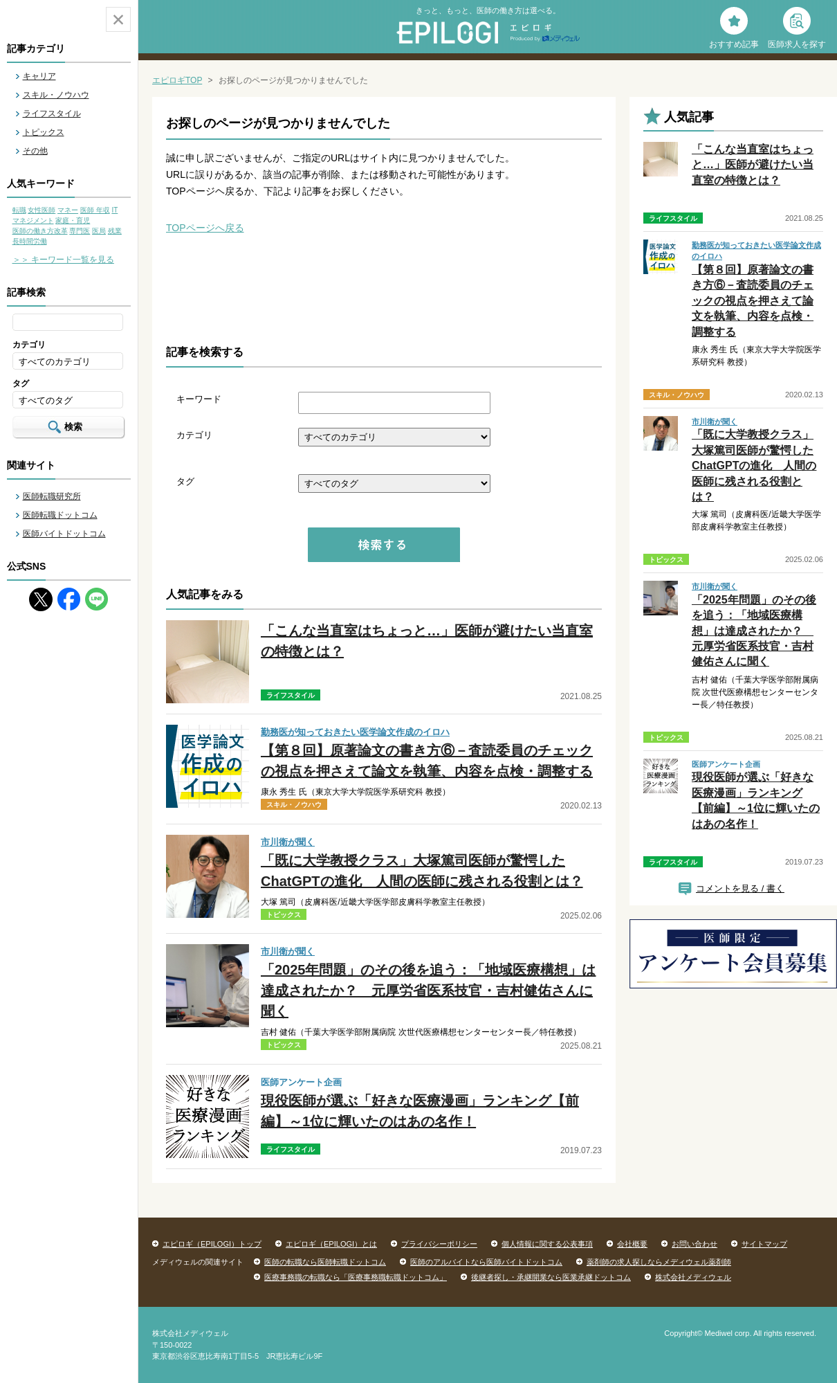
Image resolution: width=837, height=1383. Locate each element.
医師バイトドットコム (64, 534)
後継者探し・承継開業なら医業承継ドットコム (551, 1277)
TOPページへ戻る (205, 227)
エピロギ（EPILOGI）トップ (212, 1244)
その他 (35, 151)
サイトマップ (764, 1244)
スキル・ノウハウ (56, 95)
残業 (115, 231)
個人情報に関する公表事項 (547, 1244)
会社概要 (632, 1244)
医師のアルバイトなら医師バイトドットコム (486, 1262)
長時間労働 (29, 241)
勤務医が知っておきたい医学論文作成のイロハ (355, 732)
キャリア (39, 76)
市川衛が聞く (288, 842)
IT (114, 210)
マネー (67, 210)
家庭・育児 (72, 220)
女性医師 (41, 210)
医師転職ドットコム (60, 515)
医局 (99, 231)
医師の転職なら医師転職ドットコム (325, 1262)
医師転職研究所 (52, 496)
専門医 (79, 231)
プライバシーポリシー (439, 1244)
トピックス (43, 132)
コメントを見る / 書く (740, 888)
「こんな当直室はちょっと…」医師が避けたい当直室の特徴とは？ (752, 164)
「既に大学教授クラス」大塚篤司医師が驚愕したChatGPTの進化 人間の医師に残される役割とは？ (754, 465)
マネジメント (33, 220)
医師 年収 (95, 210)
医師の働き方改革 (40, 231)
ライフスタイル (52, 113)
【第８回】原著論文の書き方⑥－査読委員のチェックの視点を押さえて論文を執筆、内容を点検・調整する (752, 301)
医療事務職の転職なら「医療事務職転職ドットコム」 (355, 1277)
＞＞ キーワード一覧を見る (63, 259)
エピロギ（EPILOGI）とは (331, 1244)
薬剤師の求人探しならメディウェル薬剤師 (659, 1262)
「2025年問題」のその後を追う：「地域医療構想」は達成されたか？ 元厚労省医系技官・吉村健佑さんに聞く (428, 990)
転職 (19, 210)
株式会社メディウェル (693, 1277)
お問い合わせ (694, 1244)
